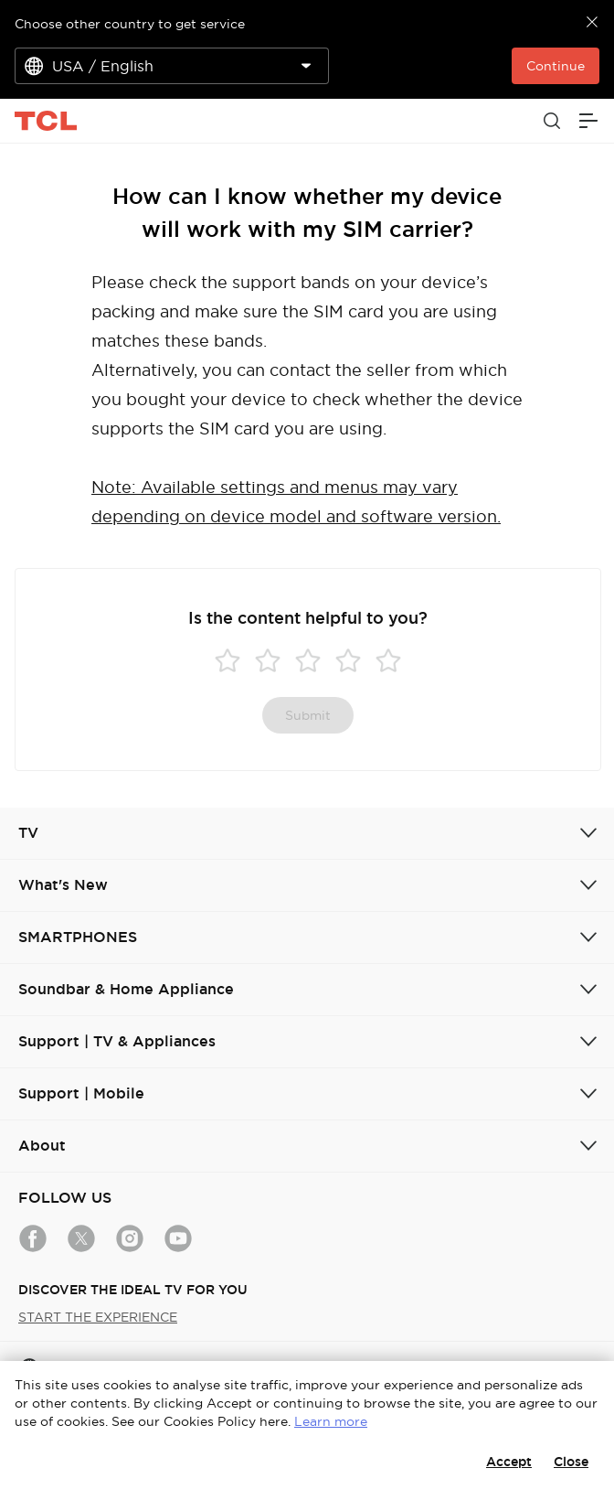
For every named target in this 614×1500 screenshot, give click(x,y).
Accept (509, 1461)
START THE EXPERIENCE (97, 1317)
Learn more (330, 1421)
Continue (555, 66)
